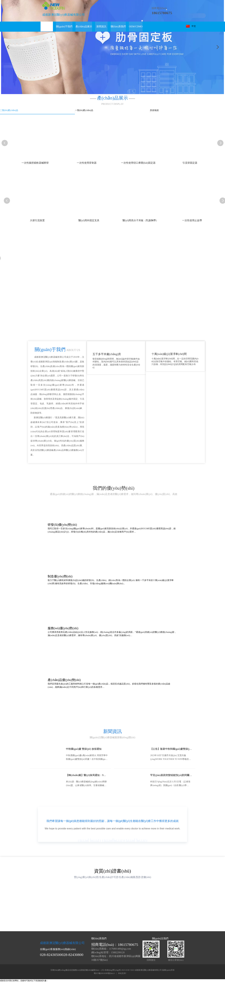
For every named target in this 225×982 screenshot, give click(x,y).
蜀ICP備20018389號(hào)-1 (104, 974)
